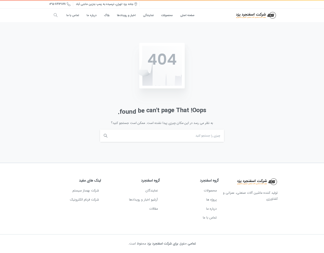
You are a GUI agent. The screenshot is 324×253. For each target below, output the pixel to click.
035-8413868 (59, 4)
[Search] (168, 135)
